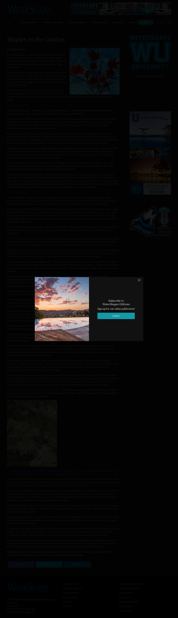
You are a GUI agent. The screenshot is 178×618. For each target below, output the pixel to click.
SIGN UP (116, 316)
